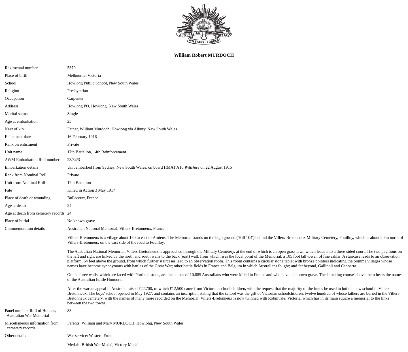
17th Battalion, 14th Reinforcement (96, 152)
